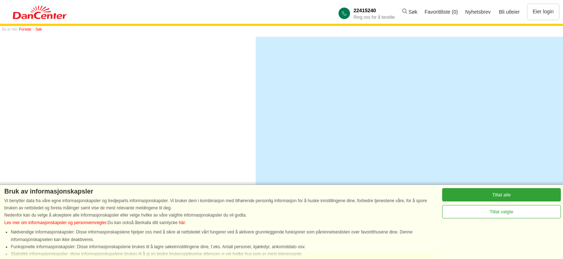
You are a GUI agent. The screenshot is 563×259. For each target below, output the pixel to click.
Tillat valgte (501, 211)
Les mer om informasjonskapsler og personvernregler (55, 222)
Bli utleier (509, 12)
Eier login (543, 11)
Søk (410, 12)
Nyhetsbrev (478, 12)
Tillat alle (501, 194)
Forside (25, 29)
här (182, 222)
